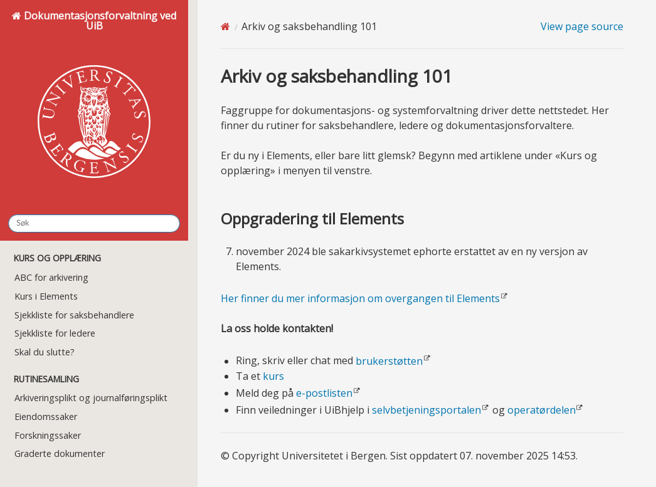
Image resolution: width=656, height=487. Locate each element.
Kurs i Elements (46, 296)
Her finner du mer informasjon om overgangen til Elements (360, 298)
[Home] (225, 26)
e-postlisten (324, 393)
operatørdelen (541, 410)
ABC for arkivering (51, 277)
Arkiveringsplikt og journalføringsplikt (90, 398)
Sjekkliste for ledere (54, 333)
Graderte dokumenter (59, 453)
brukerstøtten (389, 361)
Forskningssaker (47, 435)
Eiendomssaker (45, 416)
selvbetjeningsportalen (426, 410)
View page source (582, 26)
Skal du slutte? (44, 352)
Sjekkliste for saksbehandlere (74, 315)
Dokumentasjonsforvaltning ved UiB (94, 106)
